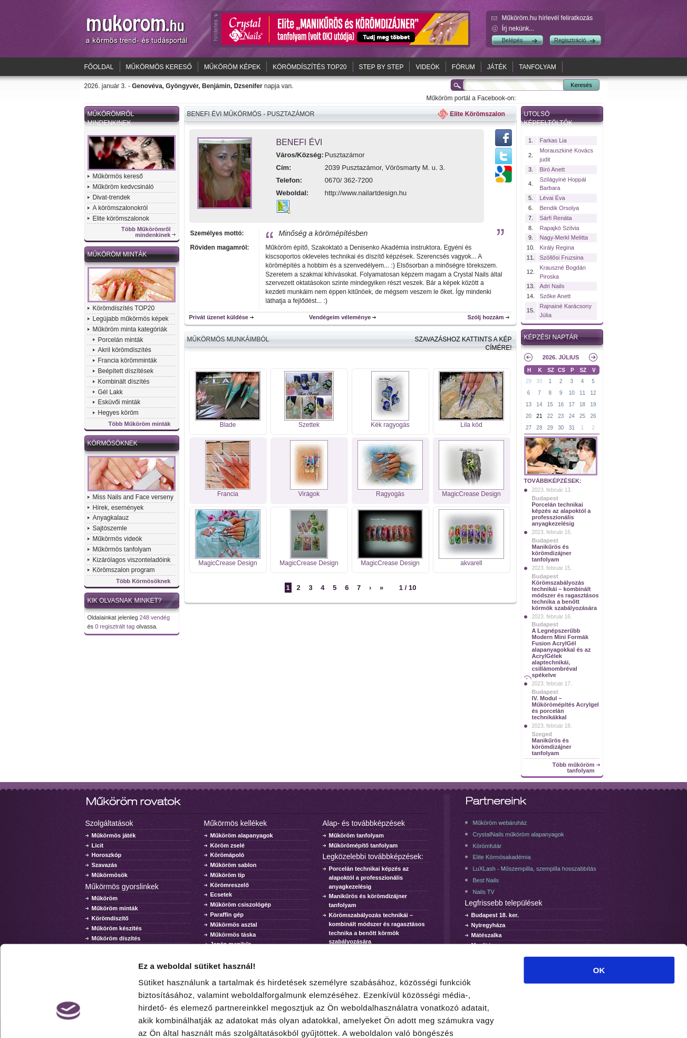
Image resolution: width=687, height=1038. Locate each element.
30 (539, 381)
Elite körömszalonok (121, 218)
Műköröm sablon (233, 865)
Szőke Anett (555, 296)
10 (572, 393)
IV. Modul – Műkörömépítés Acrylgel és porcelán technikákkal (565, 707)
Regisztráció (570, 40)
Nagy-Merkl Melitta (564, 237)
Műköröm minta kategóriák (130, 329)
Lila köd (471, 424)
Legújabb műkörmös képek (131, 318)
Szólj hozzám (485, 317)
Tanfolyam (537, 67)
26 (593, 416)
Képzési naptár (551, 337)
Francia (227, 494)
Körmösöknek (113, 443)
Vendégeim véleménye (340, 317)
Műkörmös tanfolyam (122, 549)
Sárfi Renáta (556, 218)
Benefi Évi (299, 142)
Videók (427, 67)
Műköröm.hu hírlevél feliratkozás (547, 18)
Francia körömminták (127, 360)
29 (528, 381)
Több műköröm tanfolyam (573, 768)
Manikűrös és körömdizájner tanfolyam (552, 553)
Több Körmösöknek (143, 581)
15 (550, 404)
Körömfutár (487, 846)
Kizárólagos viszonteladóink (132, 560)
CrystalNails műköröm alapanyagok (518, 834)
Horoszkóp (107, 855)
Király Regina (557, 247)
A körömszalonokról (120, 208)
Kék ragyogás (390, 424)
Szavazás (105, 865)
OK (599, 898)
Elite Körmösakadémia (502, 857)
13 (528, 404)
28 (539, 428)
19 (593, 404)
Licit (98, 845)
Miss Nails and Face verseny (133, 497)
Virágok (309, 494)
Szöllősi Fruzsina (562, 257)
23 (561, 416)
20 (528, 416)
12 (593, 393)
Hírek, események (118, 507)
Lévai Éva (552, 198)
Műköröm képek (232, 67)
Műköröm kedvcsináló (123, 187)
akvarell (471, 563)
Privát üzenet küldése (219, 317)
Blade (228, 424)
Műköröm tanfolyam (356, 835)
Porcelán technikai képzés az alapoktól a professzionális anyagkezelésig (561, 514)
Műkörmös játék (114, 835)
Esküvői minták (119, 402)
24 (572, 416)
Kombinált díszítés (124, 381)
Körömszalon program (124, 570)
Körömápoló (227, 855)
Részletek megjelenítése (599, 1017)
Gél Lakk (110, 392)
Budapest (545, 498)
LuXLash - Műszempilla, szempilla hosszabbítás (534, 868)
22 (550, 416)
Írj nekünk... (518, 28)
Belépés (512, 40)
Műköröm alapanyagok (241, 835)
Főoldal (99, 67)
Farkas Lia (553, 140)
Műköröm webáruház (500, 823)
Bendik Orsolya (559, 208)
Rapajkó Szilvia (559, 228)
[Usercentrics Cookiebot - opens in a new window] (68, 1017)
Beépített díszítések (125, 371)
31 (572, 428)
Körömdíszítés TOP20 (309, 67)
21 (539, 416)
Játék (497, 67)
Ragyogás (390, 494)
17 (572, 404)
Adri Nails (552, 286)
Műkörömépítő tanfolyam (363, 845)
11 (582, 393)
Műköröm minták (117, 254)
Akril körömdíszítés (124, 350)
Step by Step (381, 67)
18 (582, 404)
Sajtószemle (110, 528)
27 (528, 428)
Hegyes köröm (118, 412)
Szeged (542, 734)
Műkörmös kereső (159, 67)
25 (582, 416)
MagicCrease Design (471, 494)
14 (539, 404)
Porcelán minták (120, 340)
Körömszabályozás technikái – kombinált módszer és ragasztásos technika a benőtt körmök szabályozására (565, 595)
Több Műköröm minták (140, 424)
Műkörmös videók (117, 538)
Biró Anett (552, 169)
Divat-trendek (111, 197)
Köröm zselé (227, 845)
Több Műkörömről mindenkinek (146, 232)
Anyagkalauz (111, 517)
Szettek (309, 424)
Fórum (463, 67)
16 (561, 404)
